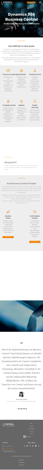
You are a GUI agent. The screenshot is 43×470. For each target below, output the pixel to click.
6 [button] (24, 408)
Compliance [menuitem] (21, 460)
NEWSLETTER (31, 2)
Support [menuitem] (31, 425)
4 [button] (21, 408)
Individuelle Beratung (21, 339)
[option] (21, 375)
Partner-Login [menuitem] (31, 428)
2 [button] (18, 408)
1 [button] (16, 408)
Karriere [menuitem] (31, 430)
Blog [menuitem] (31, 423)
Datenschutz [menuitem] (21, 462)
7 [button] (26, 408)
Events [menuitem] (31, 433)
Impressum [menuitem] (21, 464)
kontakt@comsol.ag (8, 448)
